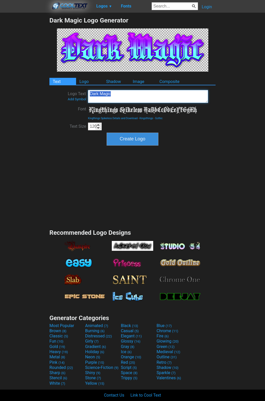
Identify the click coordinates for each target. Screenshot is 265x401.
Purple (94, 362)
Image (138, 81)
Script (129, 367)
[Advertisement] (24, 94)
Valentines (169, 377)
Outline (167, 356)
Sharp (57, 372)
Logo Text (77, 96)
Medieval (168, 351)
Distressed (98, 336)
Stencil (58, 377)
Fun (56, 341)
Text (57, 81)
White (57, 383)
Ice (126, 351)
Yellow (94, 383)
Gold (57, 346)
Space (129, 372)
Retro (164, 362)
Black (129, 325)
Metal (57, 356)
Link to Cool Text (145, 395)
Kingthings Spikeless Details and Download (112, 118)
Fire (163, 336)
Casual (130, 330)
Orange (131, 356)
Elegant (131, 336)
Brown (57, 330)
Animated (96, 325)
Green (166, 346)
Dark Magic (148, 96)
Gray (127, 346)
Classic (58, 336)
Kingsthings (146, 118)
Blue (164, 325)
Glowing (168, 341)
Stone (93, 377)
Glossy (131, 341)
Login (207, 6)
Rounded (61, 367)
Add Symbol (77, 99)
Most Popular (61, 325)
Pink (57, 362)
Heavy (58, 351)
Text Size (78, 126)
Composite (169, 81)
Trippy (129, 377)
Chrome (167, 330)
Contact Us (114, 395)
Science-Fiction (102, 367)
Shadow (113, 81)
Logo (84, 81)
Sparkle (166, 372)
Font (82, 109)
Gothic (159, 118)
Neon (92, 356)
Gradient (95, 346)
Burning (95, 330)
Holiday (94, 351)
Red (128, 362)
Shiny (92, 372)
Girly (92, 341)
